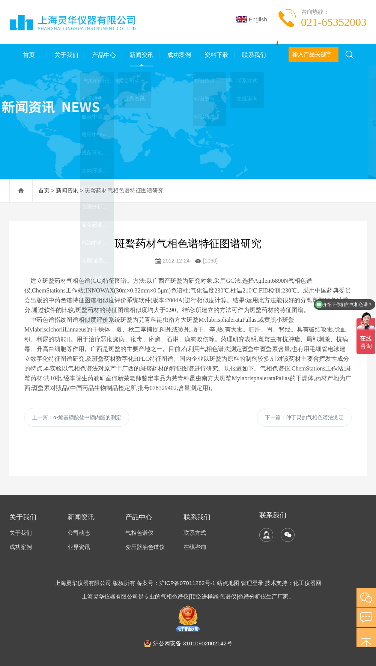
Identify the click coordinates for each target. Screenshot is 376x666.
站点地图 (228, 583)
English (251, 19)
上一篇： (76, 417)
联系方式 (194, 533)
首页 (28, 55)
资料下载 (216, 55)
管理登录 (252, 583)
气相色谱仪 (139, 533)
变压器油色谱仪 (145, 547)
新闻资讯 (141, 55)
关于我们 (66, 55)
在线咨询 (194, 547)
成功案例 (178, 55)
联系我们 (253, 55)
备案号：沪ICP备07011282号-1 (177, 583)
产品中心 (103, 55)
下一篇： (304, 417)
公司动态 (79, 533)
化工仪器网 (307, 583)
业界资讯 (79, 547)
